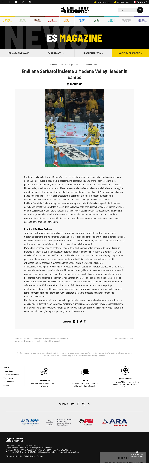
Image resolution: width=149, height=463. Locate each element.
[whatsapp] (85, 321)
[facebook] (3, 2)
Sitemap (40, 456)
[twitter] (9, 2)
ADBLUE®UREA (82, 21)
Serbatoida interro (37, 21)
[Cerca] (130, 10)
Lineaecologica (96, 21)
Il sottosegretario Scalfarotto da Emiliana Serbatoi (42, 341)
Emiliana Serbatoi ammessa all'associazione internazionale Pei (46, 338)
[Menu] (8, 10)
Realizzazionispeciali (126, 21)
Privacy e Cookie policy (14, 456)
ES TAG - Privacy (30, 456)
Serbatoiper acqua (111, 21)
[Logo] (74, 10)
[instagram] (23, 2)
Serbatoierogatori (22, 21)
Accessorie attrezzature (142, 21)
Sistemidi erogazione (52, 21)
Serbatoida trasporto (7, 21)
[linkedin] (29, 2)
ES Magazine (55, 64)
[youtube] (16, 2)
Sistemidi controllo (67, 21)
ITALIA (140, 2)
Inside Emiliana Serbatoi (89, 64)
